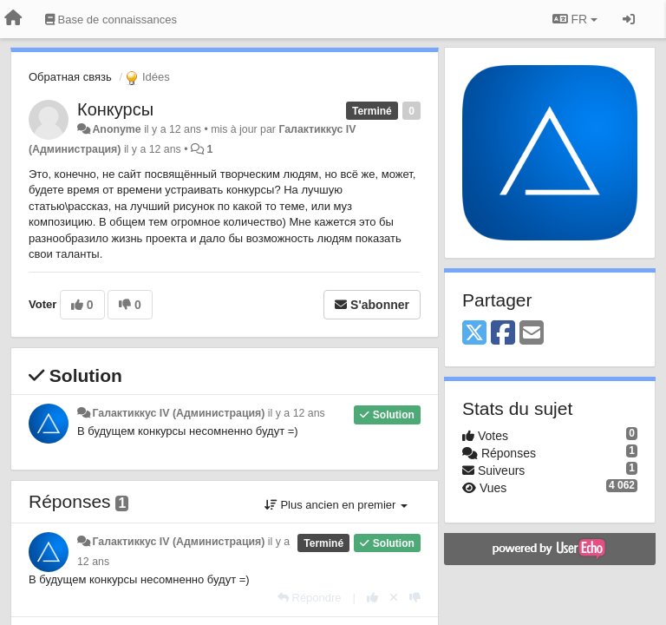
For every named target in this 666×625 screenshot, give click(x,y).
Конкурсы (115, 109)
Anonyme (116, 129)
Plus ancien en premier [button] (336, 504)
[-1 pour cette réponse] (415, 597)
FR (574, 19)
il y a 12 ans (296, 413)
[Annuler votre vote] (393, 597)
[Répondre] (310, 597)
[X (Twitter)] (474, 334)
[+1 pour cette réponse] (372, 597)
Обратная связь (70, 76)
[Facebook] (503, 334)
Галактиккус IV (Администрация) (178, 413)
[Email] (531, 334)
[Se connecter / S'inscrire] (628, 19)
